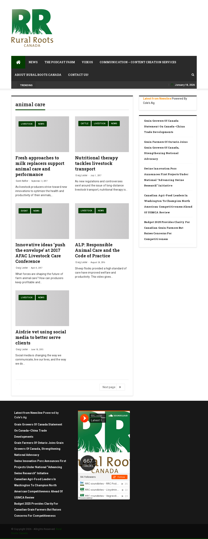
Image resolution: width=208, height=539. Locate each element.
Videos (87, 62)
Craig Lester (81, 175)
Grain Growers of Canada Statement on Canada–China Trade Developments (164, 126)
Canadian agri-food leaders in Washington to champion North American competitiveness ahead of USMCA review (168, 204)
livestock (27, 124)
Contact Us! (78, 75)
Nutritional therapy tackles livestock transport (96, 163)
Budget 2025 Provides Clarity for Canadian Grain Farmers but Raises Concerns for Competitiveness (167, 230)
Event (24, 211)
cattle (85, 123)
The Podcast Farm (60, 62)
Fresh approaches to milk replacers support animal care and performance (39, 166)
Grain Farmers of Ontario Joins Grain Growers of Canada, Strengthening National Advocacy (165, 150)
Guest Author (22, 181)
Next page (112, 387)
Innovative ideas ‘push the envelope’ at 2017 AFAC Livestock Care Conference (40, 253)
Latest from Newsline (157, 98)
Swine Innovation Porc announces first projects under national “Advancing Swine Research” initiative (166, 177)
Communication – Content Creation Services (138, 62)
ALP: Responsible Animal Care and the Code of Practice (97, 250)
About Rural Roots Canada (38, 75)
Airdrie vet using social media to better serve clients (40, 337)
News (33, 62)
